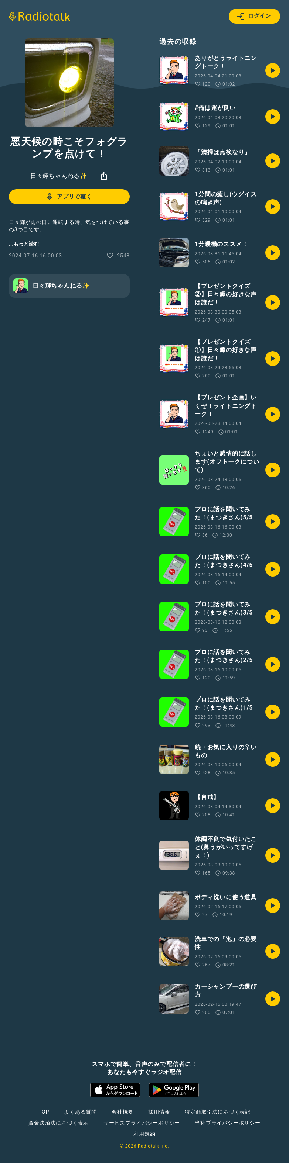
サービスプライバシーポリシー (141, 1123)
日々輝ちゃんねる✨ (59, 175)
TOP (43, 1112)
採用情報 (159, 1112)
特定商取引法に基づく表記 (218, 1112)
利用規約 (144, 1134)
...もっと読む (24, 244)
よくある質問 (80, 1112)
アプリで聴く (68, 196)
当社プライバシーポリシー (228, 1123)
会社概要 (122, 1112)
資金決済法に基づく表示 (58, 1123)
